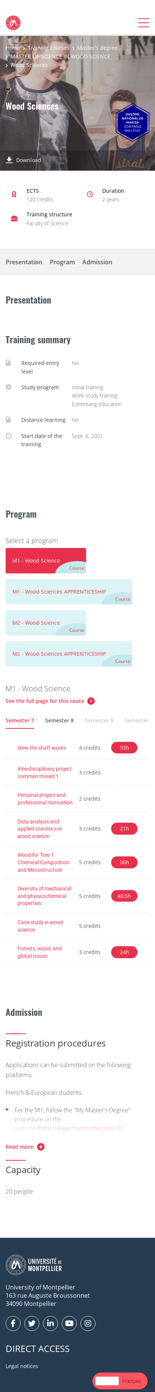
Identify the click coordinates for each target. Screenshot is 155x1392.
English (107, 1380)
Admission (97, 262)
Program (62, 262)
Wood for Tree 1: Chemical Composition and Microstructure (44, 862)
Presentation (24, 262)
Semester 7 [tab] (20, 720)
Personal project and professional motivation (45, 798)
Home (13, 47)
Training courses (49, 47)
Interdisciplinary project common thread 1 (45, 772)
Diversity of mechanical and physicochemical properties (44, 896)
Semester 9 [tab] (99, 720)
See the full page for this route (45, 700)
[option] (132, 1381)
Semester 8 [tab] (59, 720)
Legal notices (22, 1366)
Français (131, 1380)
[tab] (46, 560)
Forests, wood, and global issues (40, 952)
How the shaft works (42, 747)
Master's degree (97, 47)
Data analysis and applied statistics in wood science (40, 829)
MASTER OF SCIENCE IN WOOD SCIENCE (60, 56)
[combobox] (107, 1381)
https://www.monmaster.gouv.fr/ (80, 1128)
